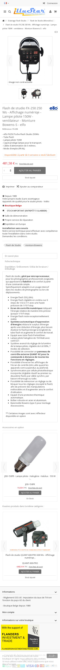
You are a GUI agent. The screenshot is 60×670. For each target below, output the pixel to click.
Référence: (7, 129)
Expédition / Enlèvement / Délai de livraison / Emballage (26, 267)
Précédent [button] (9, 60)
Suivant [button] (51, 60)
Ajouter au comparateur (31, 186)
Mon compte (8, 612)
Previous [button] (4, 467)
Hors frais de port (26, 164)
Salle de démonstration (16, 215)
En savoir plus (12, 255)
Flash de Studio (13, 245)
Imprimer (10, 186)
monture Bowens (33, 245)
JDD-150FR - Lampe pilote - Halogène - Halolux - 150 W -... (30, 477)
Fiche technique (12, 261)
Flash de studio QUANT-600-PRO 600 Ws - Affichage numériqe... (30, 556)
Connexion (52, 3)
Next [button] (56, 467)
